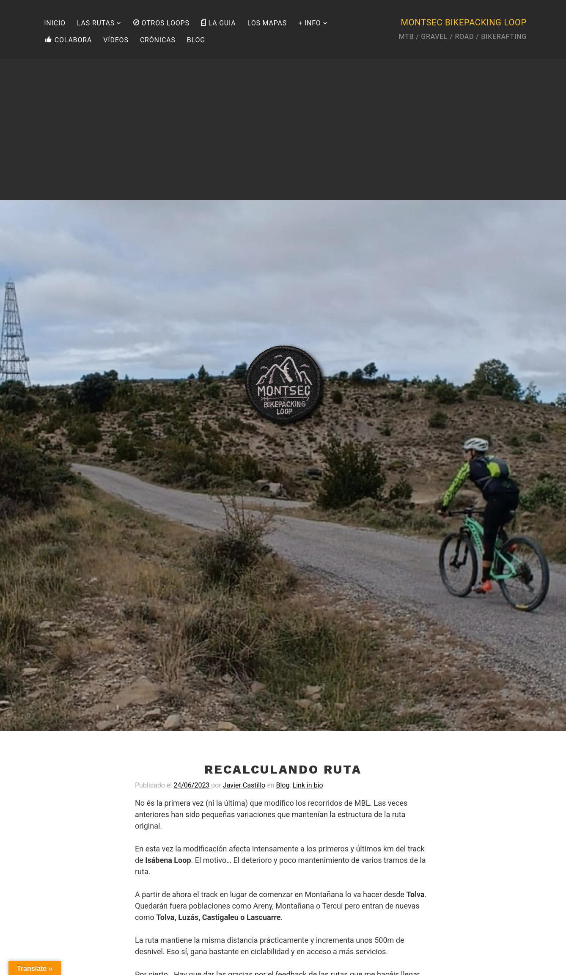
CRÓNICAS (158, 40)
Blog (282, 785)
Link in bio (308, 785)
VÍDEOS (115, 40)
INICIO (55, 23)
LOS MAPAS (267, 23)
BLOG (196, 40)
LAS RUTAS (96, 23)
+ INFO (309, 23)
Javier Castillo (244, 785)
